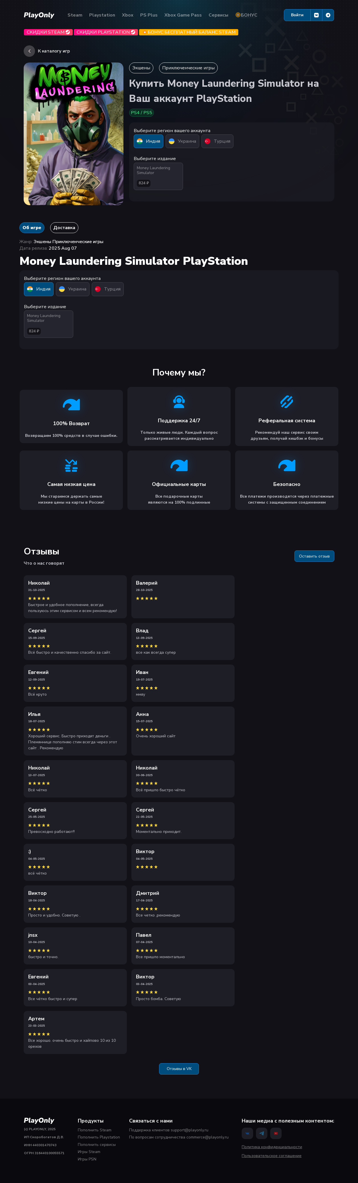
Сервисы (218, 15)
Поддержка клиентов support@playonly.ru (168, 1130)
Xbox (127, 15)
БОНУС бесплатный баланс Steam (188, 32)
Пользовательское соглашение (272, 1155)
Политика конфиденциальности (272, 1147)
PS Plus (149, 15)
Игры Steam (89, 1151)
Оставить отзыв (314, 556)
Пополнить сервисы (97, 1144)
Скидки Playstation (106, 32)
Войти (297, 15)
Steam (75, 15)
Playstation (102, 15)
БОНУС (246, 15)
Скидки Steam (48, 32)
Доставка (64, 228)
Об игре (32, 228)
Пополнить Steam (94, 1130)
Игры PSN (87, 1159)
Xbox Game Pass (183, 15)
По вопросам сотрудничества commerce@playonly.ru (179, 1137)
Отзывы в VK (179, 1068)
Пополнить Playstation (99, 1137)
